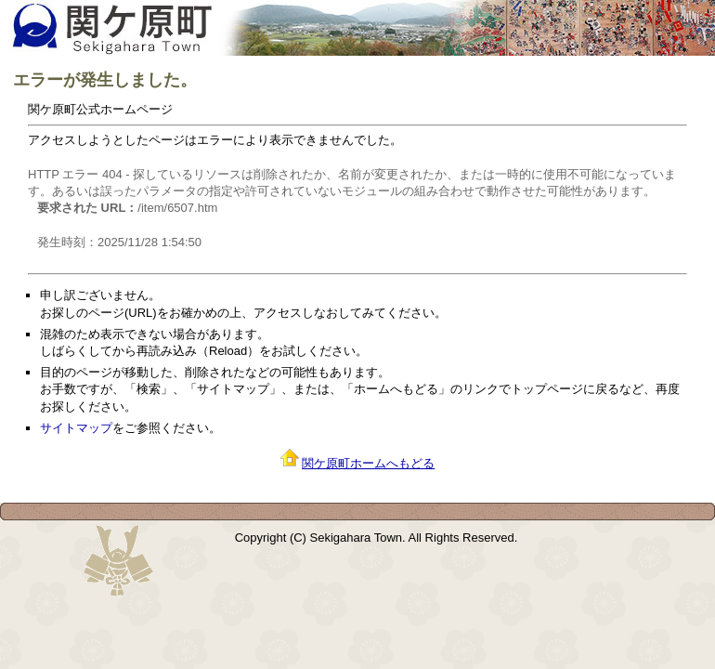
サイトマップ (76, 428)
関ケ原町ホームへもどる (368, 463)
